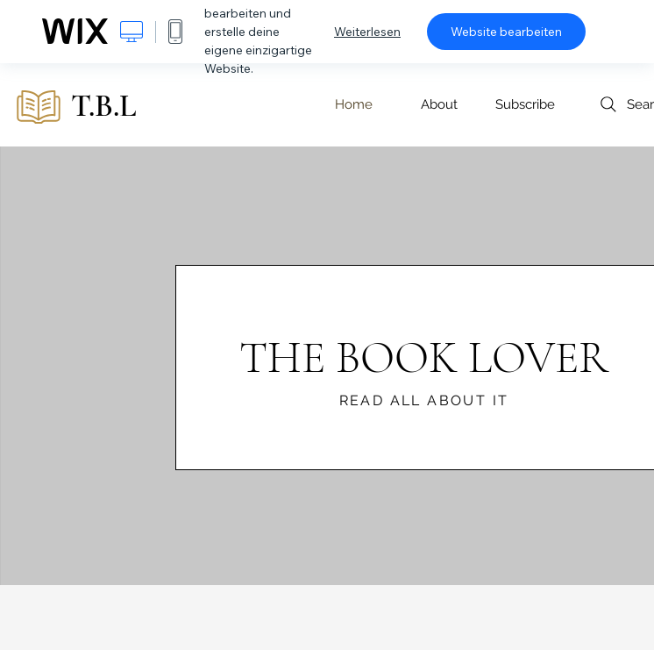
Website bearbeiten (506, 31)
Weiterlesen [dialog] (367, 31)
